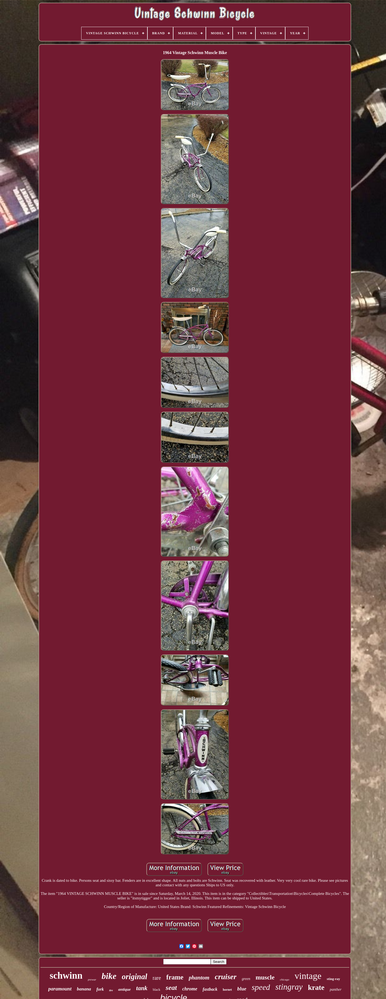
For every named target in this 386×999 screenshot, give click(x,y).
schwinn (66, 975)
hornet (227, 990)
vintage (308, 976)
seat (171, 988)
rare (157, 978)
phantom (199, 977)
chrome (189, 989)
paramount (60, 989)
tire (111, 990)
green (246, 979)
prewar (92, 979)
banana (84, 989)
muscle (264, 977)
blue (241, 989)
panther (336, 989)
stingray (289, 987)
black (156, 989)
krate (316, 987)
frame (174, 977)
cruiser (225, 976)
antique (124, 989)
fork (100, 989)
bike (109, 976)
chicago (284, 979)
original (134, 976)
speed (261, 987)
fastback (210, 989)
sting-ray (333, 979)
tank (141, 988)
